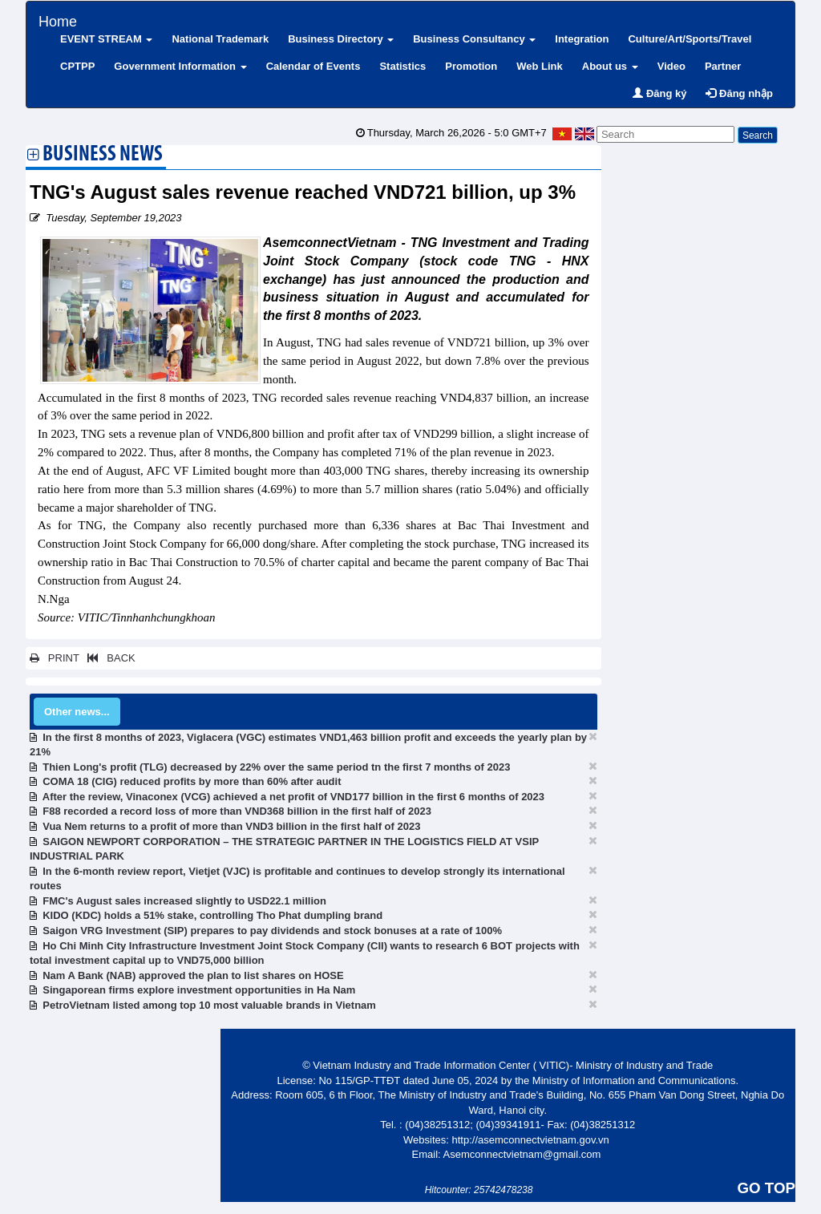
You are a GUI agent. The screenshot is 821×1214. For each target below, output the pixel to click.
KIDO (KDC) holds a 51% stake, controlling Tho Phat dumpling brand (212, 915)
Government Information (180, 66)
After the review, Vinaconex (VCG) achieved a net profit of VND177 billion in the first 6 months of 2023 (293, 797)
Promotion (471, 66)
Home (57, 20)
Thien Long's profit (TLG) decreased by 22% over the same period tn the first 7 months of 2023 (276, 767)
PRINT (54, 658)
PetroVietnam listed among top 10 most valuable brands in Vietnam (209, 1005)
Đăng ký (659, 93)
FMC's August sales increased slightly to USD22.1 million (184, 901)
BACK (108, 658)
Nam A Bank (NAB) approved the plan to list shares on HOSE (192, 975)
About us (610, 66)
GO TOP (766, 1188)
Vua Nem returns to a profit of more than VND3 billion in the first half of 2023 (231, 826)
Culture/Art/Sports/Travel (689, 39)
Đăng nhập (739, 93)
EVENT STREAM (106, 39)
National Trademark (220, 39)
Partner (723, 66)
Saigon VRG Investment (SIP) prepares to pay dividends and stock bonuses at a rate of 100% (272, 931)
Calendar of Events (313, 66)
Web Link (539, 66)
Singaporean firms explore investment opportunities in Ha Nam (198, 990)
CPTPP (77, 66)
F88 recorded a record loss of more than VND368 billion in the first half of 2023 (236, 811)
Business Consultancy (474, 39)
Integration (582, 39)
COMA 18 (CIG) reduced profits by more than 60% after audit (191, 781)
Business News (102, 155)
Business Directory (341, 39)
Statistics (402, 66)
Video (671, 66)
